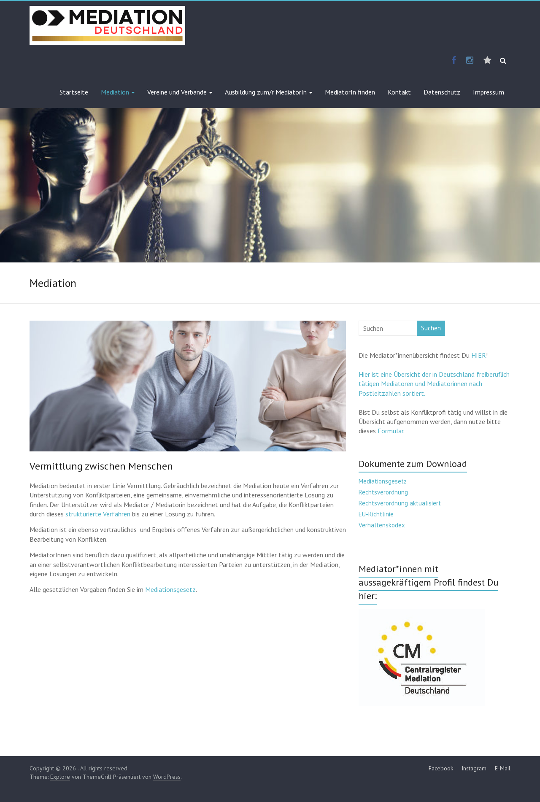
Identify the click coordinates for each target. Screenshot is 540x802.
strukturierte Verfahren (97, 514)
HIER (478, 355)
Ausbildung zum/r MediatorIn (266, 92)
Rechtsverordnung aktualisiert (400, 503)
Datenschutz (442, 92)
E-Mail (502, 768)
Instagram (474, 768)
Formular (390, 431)
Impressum (488, 92)
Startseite (73, 92)
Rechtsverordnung (383, 492)
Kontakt (399, 92)
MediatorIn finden (350, 92)
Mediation (115, 92)
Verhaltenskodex (382, 525)
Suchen (431, 328)
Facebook (441, 768)
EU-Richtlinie (376, 514)
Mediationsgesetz (170, 589)
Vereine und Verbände (177, 92)
